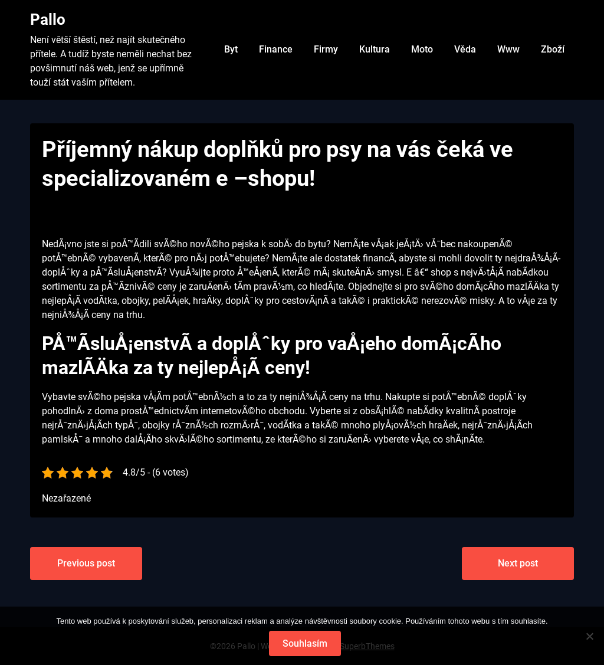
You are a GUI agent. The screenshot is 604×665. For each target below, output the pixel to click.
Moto (422, 49)
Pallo (47, 19)
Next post (518, 563)
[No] (589, 636)
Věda (465, 49)
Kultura (374, 49)
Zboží (552, 49)
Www (508, 49)
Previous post (86, 563)
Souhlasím (305, 643)
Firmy (326, 49)
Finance (276, 49)
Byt (231, 49)
